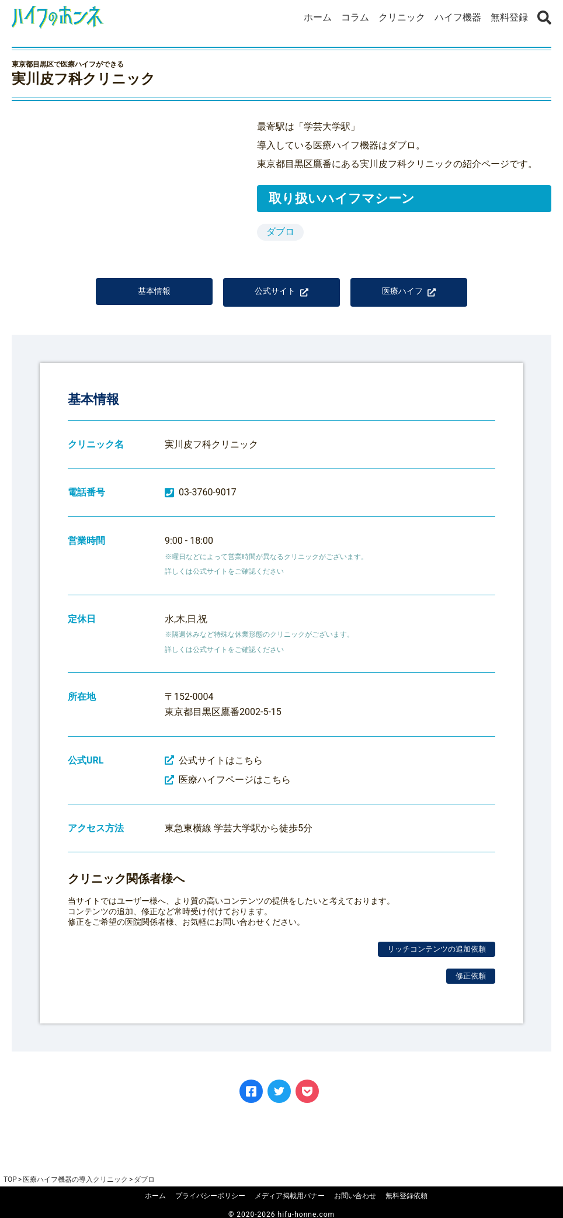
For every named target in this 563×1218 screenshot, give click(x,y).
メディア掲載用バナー (290, 1196)
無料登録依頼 (406, 1196)
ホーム (318, 17)
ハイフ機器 (458, 17)
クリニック (401, 17)
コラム (355, 17)
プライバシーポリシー (210, 1196)
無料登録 (509, 17)
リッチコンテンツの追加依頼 (436, 957)
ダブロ (280, 231)
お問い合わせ (355, 1196)
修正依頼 (471, 984)
